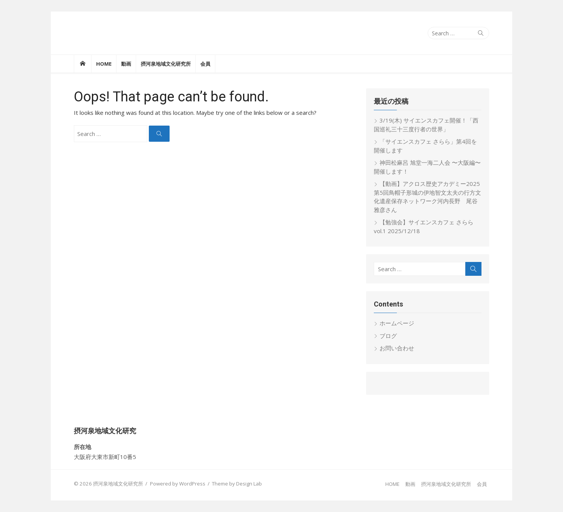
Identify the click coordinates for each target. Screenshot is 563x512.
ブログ (388, 336)
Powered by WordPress (177, 483)
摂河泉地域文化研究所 (166, 63)
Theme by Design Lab (237, 483)
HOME (104, 63)
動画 (126, 63)
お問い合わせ (397, 348)
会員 (205, 63)
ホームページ (397, 323)
